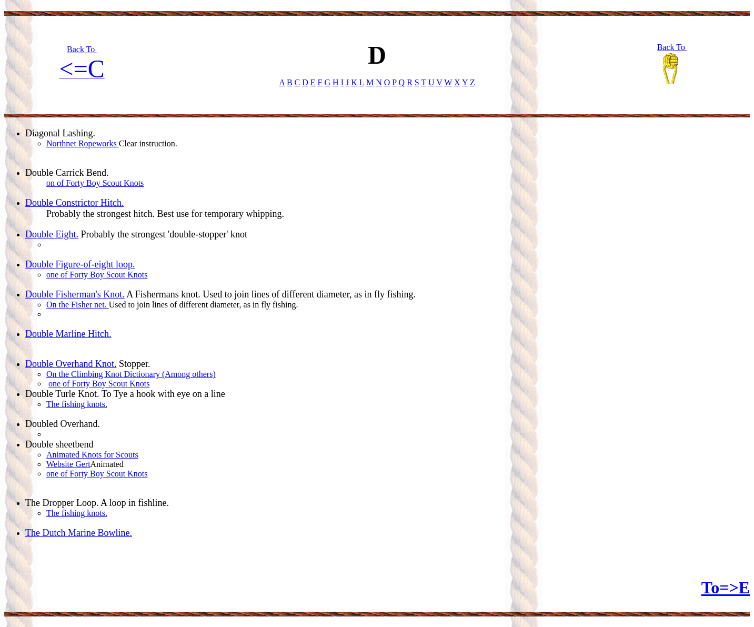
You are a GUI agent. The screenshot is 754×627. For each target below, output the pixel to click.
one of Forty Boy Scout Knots (96, 274)
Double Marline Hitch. (68, 334)
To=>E (725, 587)
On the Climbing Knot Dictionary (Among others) (131, 374)
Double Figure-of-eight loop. (80, 264)
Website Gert (68, 464)
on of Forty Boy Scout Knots (95, 182)
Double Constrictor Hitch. (74, 202)
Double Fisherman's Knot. (75, 294)
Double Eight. (51, 234)
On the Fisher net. (77, 304)
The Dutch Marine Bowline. (78, 533)
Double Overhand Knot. (70, 364)
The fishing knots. (76, 404)
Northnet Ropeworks (82, 143)
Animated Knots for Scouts (92, 454)
